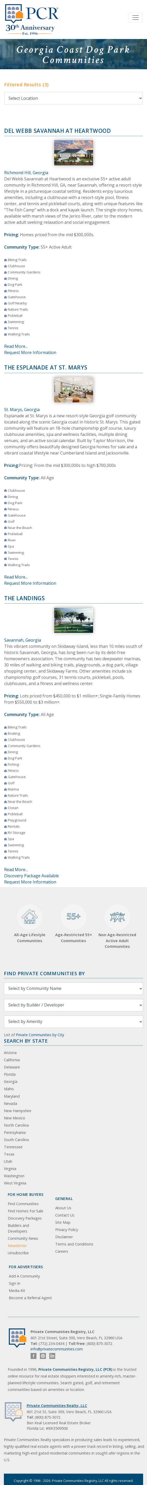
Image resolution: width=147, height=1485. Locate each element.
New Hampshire (17, 1110)
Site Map (63, 1222)
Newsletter (17, 1245)
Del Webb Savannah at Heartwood (57, 130)
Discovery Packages (25, 1218)
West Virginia (15, 1183)
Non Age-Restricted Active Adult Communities (117, 926)
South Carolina (16, 1139)
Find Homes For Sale (25, 1211)
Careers (61, 1251)
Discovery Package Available (31, 876)
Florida (10, 1074)
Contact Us (64, 1215)
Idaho (9, 1088)
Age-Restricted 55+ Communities (73, 923)
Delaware (12, 1067)
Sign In (14, 1283)
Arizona (10, 1052)
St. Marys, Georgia (22, 409)
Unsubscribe (18, 1252)
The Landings (24, 598)
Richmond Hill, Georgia (26, 172)
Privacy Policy (66, 1229)
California (12, 1059)
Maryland (12, 1096)
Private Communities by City (40, 1034)
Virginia (10, 1168)
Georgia (10, 1081)
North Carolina (16, 1125)
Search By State (26, 1040)
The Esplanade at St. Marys (45, 367)
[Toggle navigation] (135, 17)
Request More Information (30, 352)
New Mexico (14, 1117)
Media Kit (17, 1290)
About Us (63, 1207)
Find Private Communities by (44, 973)
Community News (23, 1238)
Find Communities (23, 1203)
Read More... (16, 346)
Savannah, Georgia (22, 640)
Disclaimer (64, 1236)
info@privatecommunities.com (57, 1348)
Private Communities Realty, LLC (57, 1405)
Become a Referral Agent (30, 1297)
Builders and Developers (18, 1228)
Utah (8, 1161)
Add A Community (24, 1276)
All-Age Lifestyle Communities (29, 923)
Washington (14, 1175)
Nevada (10, 1103)
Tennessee (13, 1146)
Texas (9, 1154)
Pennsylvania (15, 1132)
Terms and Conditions (74, 1244)
